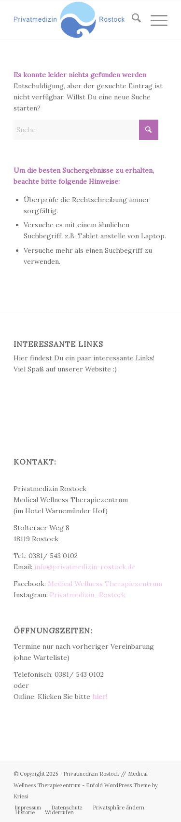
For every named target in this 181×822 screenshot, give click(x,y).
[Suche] (131, 19)
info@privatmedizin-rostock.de (84, 566)
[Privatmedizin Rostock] (75, 19)
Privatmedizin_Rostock (87, 594)
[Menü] (154, 19)
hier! (99, 696)
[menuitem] (131, 19)
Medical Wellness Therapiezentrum (105, 583)
